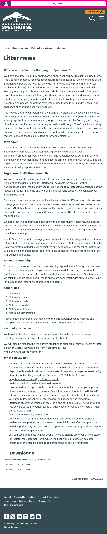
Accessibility (19, 497)
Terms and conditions (13, 505)
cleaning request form (36, 414)
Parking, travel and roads (42, 48)
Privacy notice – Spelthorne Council (19, 501)
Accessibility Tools (93, 12)
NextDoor (38, 516)
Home (6, 48)
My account (43, 501)
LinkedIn (19, 516)
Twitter (12, 516)
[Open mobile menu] (100, 19)
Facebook (6, 516)
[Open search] (90, 19)
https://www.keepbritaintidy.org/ (22, 352)
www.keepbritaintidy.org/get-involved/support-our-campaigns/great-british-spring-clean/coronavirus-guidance (56, 428)
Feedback (42, 497)
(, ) (27, 460)
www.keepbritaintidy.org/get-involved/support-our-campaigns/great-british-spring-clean (43, 153)
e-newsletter (92, 434)
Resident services (20, 48)
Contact (7, 497)
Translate (53, 497)
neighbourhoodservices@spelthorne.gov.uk (34, 379)
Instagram (25, 516)
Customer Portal (35, 439)
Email (32, 516)
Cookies (31, 497)
